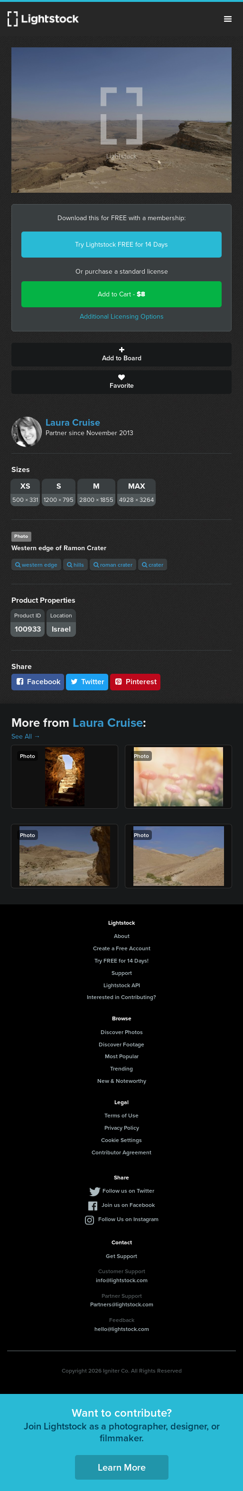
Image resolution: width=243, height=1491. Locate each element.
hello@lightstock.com (121, 1329)
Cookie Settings (121, 1140)
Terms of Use (121, 1115)
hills (75, 565)
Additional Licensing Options (122, 316)
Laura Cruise (73, 422)
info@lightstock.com (122, 1280)
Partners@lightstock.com (121, 1304)
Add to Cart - (121, 294)
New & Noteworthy (121, 1081)
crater (152, 565)
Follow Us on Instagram (128, 1219)
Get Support (121, 1256)
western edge (36, 565)
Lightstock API (121, 985)
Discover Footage (121, 1044)
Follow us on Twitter (128, 1191)
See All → (25, 736)
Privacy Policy (121, 1128)
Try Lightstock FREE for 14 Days (121, 245)
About (122, 936)
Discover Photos (122, 1032)
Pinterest (135, 681)
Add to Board (121, 355)
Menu (227, 19)
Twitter (87, 681)
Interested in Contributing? (121, 997)
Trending (121, 1068)
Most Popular (122, 1056)
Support (122, 973)
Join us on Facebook (128, 1205)
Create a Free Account (121, 948)
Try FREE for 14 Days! (121, 960)
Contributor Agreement (121, 1152)
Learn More (122, 1467)
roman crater (112, 565)
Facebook (37, 681)
